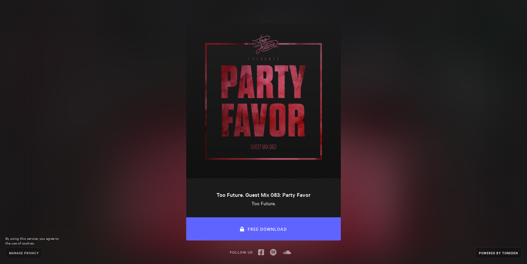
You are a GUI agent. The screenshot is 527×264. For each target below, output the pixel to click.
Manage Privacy (24, 252)
